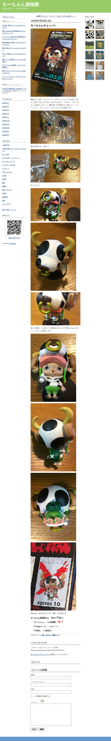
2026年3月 (5, 110)
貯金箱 (4, 193)
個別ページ (55, 635)
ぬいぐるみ (5, 154)
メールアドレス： (38, 682)
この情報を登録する (40, 696)
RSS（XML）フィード (9, 209)
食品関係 (5, 197)
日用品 (4, 179)
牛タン (4, 54)
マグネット (5, 168)
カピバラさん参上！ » (66, 16)
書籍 (3, 182)
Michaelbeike (6, 42)
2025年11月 (6, 124)
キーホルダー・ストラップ (10, 158)
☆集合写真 (5, 145)
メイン (53, 16)
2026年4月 (5, 106)
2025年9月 (5, 131)
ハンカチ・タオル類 (8, 165)
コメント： (37, 702)
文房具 (4, 175)
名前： (33, 675)
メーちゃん (5, 36)
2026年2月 (5, 113)
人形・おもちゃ (7, 172)
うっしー (5, 76)
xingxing (4, 25)
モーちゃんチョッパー (40, 654)
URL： (33, 689)
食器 (3, 200)
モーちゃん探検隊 (20, 4)
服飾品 (4, 186)
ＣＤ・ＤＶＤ (6, 204)
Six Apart (13, 243)
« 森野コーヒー (42, 16)
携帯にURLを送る (14, 238)
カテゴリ (6, 141)
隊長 (3, 31)
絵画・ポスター (7, 190)
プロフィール (8, 17)
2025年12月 (6, 121)
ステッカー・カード (8, 161)
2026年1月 (5, 117)
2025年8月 (5, 135)
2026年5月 (5, 103)
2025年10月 (6, 128)
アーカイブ (7, 99)
